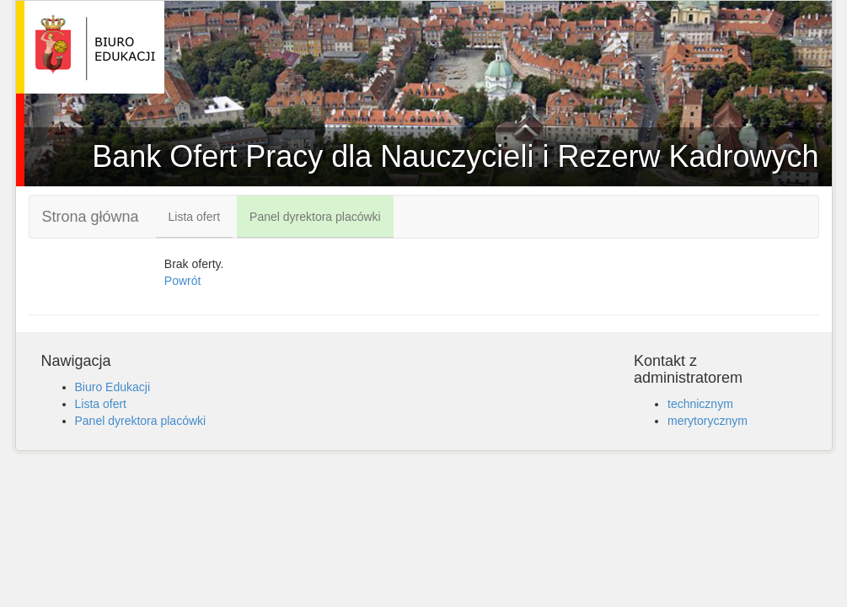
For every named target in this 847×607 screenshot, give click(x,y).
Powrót (182, 280)
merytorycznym (707, 420)
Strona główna (90, 216)
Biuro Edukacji (113, 387)
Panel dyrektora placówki (315, 216)
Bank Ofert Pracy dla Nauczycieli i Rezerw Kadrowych (94, 47)
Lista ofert (194, 216)
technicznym (700, 404)
